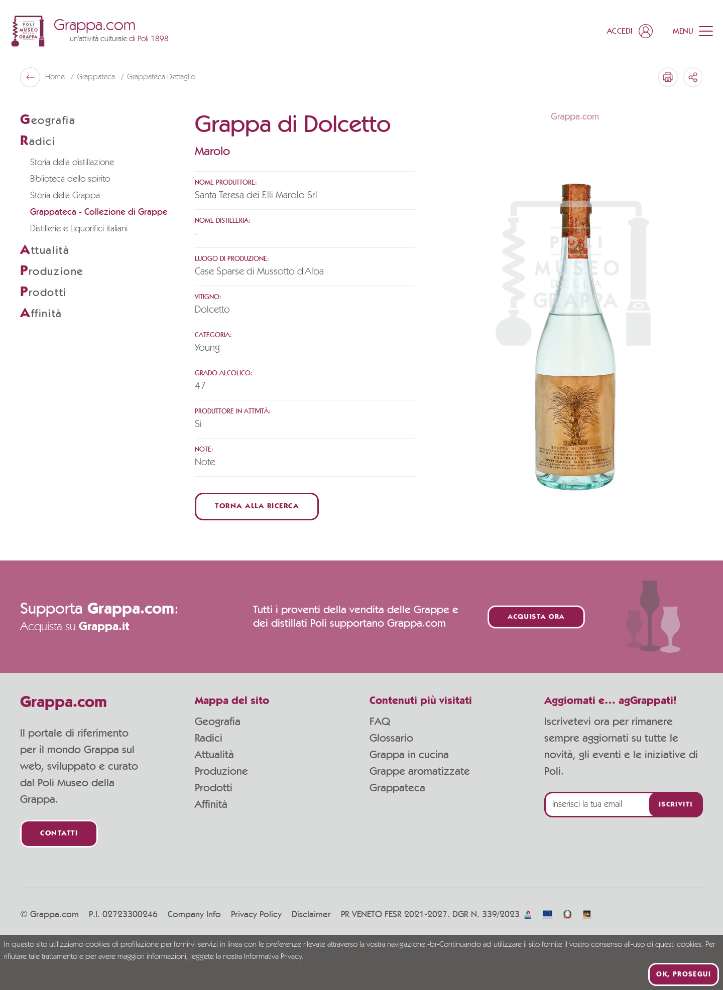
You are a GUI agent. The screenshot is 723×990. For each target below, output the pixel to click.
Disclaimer (311, 914)
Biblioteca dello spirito (70, 179)
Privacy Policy (256, 914)
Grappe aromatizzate (420, 771)
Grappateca (97, 77)
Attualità (214, 754)
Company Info (194, 914)
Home (56, 77)
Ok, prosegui (683, 974)
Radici (208, 738)
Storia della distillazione (72, 162)
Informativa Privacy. (274, 957)
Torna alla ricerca (257, 506)
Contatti (59, 833)
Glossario (391, 738)
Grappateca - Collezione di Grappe (99, 212)
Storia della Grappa (65, 195)
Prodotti (213, 787)
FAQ (380, 721)
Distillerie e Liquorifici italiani (79, 228)
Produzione (221, 771)
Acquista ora (536, 617)
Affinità (211, 804)
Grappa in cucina (409, 754)
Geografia (217, 721)
